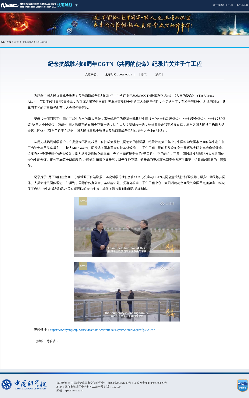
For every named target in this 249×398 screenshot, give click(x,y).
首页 (17, 42)
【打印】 (143, 74)
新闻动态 (28, 42)
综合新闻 (42, 42)
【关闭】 (158, 74)
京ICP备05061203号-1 (121, 382)
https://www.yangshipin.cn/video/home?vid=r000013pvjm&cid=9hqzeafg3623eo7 (102, 329)
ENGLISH (242, 4)
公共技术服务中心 (223, 4)
